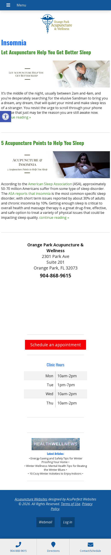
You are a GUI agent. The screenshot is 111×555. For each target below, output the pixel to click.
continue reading (16, 117)
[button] (5, 116)
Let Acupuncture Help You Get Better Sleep (46, 52)
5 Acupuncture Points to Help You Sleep (42, 143)
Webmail (45, 522)
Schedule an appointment (55, 345)
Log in (67, 522)
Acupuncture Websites (31, 499)
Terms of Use (70, 504)
